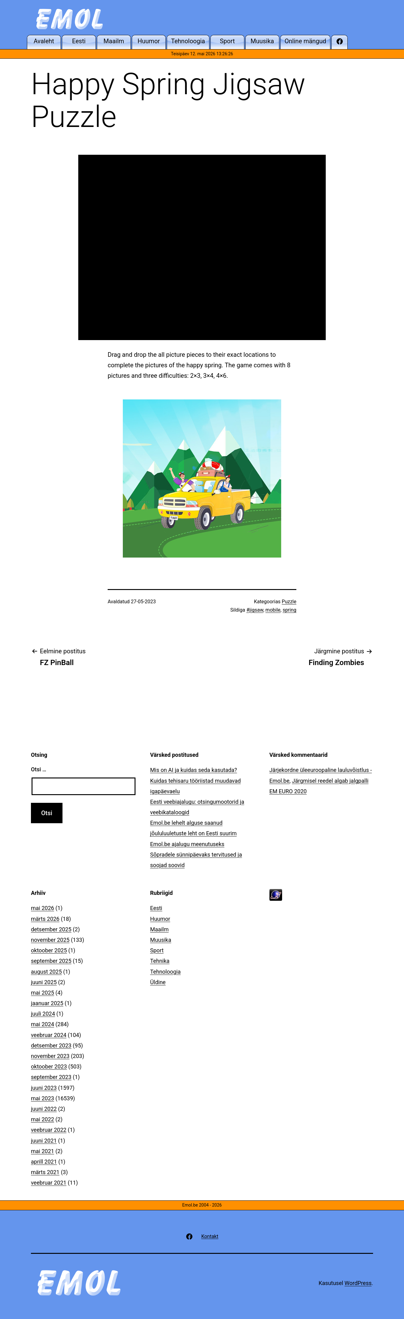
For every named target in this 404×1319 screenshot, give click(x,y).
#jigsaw (254, 610)
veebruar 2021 (49, 1182)
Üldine (157, 982)
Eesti (156, 908)
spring (289, 610)
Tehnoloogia (165, 971)
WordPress (358, 1283)
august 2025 (46, 971)
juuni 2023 (44, 1088)
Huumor (160, 919)
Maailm (159, 929)
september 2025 (51, 961)
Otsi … (38, 769)
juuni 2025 (44, 982)
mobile (272, 610)
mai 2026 (42, 908)
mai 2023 (42, 1098)
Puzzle (289, 602)
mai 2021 (42, 1151)
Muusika (160, 940)
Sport (157, 950)
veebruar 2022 (49, 1130)
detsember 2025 (51, 929)
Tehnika (160, 961)
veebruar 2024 (49, 1035)
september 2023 (51, 1077)
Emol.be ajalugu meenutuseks (187, 844)
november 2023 (50, 1056)
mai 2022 (42, 1119)
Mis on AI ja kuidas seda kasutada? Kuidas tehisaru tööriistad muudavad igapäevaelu (195, 780)
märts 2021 (45, 1172)
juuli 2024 (43, 1013)
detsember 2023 (51, 1045)
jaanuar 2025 (47, 1003)
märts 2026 (45, 919)
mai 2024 (42, 1024)
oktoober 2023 (49, 1066)
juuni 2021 (44, 1140)
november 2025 (50, 940)
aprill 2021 (44, 1161)
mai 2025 (42, 992)
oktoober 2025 (49, 950)
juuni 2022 (44, 1109)
